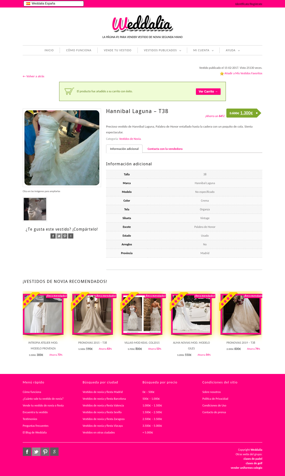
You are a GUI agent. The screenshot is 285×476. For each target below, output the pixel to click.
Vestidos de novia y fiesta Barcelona (104, 398)
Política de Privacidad (215, 398)
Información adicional (124, 149)
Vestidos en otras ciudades (99, 432)
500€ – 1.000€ (151, 398)
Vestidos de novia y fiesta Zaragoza (104, 419)
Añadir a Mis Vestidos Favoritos (243, 73)
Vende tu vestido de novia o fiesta (43, 405)
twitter (59, 236)
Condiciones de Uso (214, 405)
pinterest (64, 236)
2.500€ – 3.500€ (152, 419)
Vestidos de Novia (130, 139)
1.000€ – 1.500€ (152, 405)
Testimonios (30, 419)
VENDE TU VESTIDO (118, 50)
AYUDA (229, 51)
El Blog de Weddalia (35, 432)
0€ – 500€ (148, 392)
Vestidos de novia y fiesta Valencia (103, 405)
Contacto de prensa (214, 412)
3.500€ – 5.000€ (152, 425)
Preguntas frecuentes (35, 425)
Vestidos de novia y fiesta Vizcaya (103, 425)
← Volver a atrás (33, 76)
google (70, 236)
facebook (53, 236)
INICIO (49, 50)
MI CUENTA (200, 51)
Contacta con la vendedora (164, 149)
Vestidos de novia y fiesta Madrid (103, 392)
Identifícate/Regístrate (248, 4)
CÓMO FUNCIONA (78, 50)
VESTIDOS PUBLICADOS (159, 51)
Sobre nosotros (211, 392)
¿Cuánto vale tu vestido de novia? (43, 398)
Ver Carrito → (208, 91)
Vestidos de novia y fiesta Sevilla (102, 412)
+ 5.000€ (147, 432)
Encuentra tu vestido (35, 412)
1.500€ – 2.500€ (152, 412)
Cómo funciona (32, 392)
